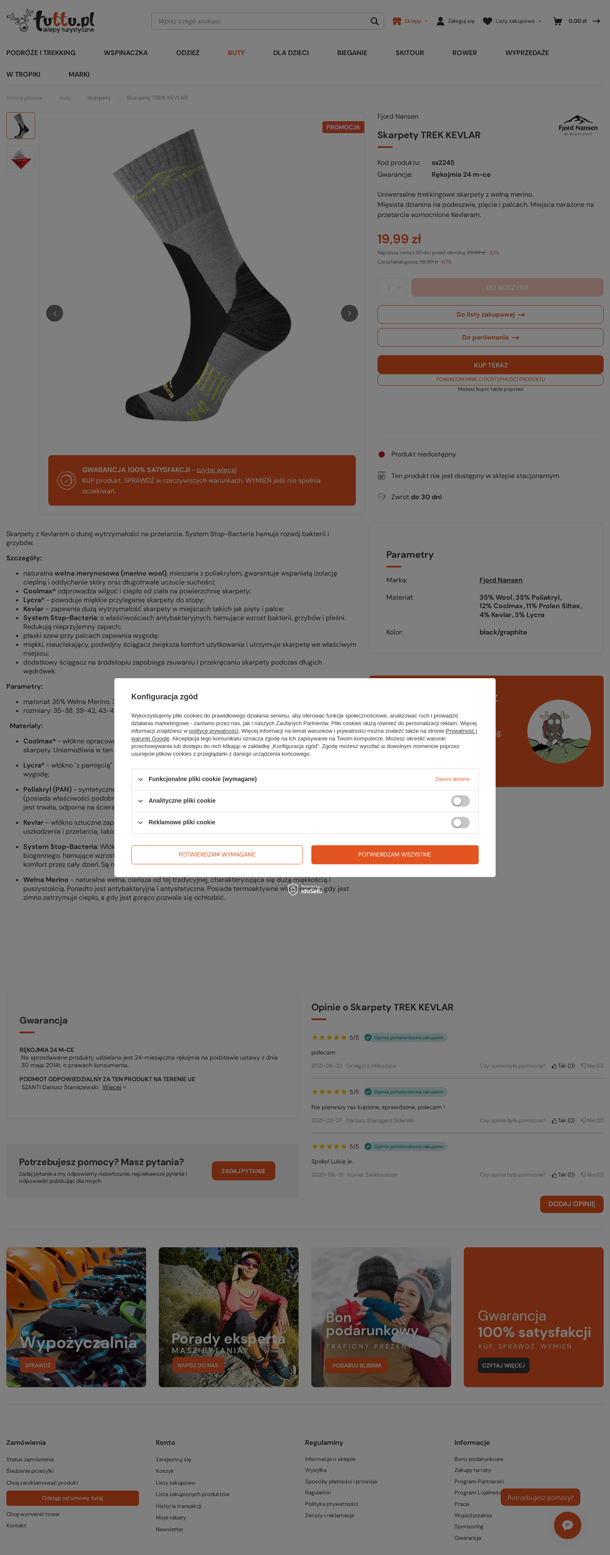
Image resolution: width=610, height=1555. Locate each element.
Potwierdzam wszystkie (394, 854)
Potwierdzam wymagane (217, 854)
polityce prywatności (213, 731)
